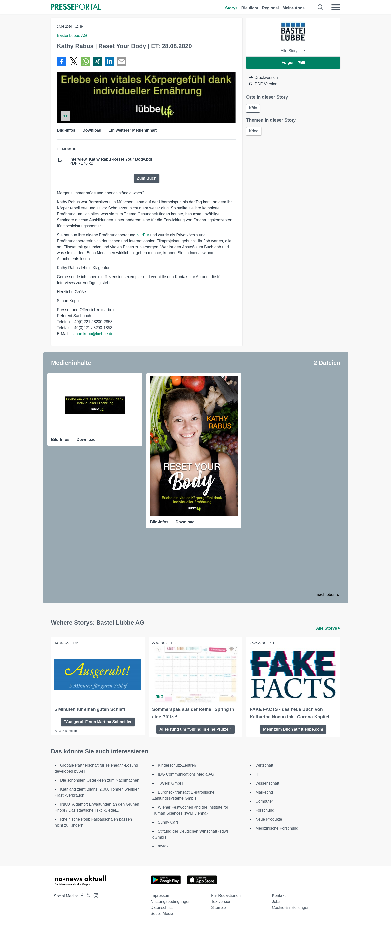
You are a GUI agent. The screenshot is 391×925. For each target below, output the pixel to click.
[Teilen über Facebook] (61, 61)
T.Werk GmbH (170, 783)
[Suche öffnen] (320, 7)
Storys (231, 8)
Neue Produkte (268, 819)
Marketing (264, 792)
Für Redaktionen (226, 895)
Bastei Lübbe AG (72, 35)
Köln (253, 108)
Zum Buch (146, 178)
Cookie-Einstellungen (290, 907)
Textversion (221, 901)
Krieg (254, 131)
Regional (270, 8)
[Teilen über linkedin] (109, 61)
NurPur (142, 235)
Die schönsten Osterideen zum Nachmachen (99, 780)
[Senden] (121, 61)
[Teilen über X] (73, 61)
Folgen (293, 62)
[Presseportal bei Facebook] (80, 895)
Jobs (276, 901)
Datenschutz (162, 907)
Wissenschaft (267, 783)
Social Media (162, 913)
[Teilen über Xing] (97, 61)
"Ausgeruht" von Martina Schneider (98, 721)
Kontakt (278, 895)
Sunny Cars (168, 822)
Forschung (264, 810)
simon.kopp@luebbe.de (91, 334)
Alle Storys (293, 51)
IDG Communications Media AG (186, 774)
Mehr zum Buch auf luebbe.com (293, 728)
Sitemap (218, 907)
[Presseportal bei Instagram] (94, 895)
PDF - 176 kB (110, 161)
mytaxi (163, 845)
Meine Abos (294, 8)
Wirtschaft (264, 765)
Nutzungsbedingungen (171, 901)
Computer (264, 801)
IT (257, 774)
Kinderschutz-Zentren (177, 765)
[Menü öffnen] (335, 7)
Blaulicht (249, 8)
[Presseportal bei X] (87, 895)
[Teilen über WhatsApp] (85, 61)
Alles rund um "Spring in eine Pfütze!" (195, 728)
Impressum (160, 895)
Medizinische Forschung (276, 828)
